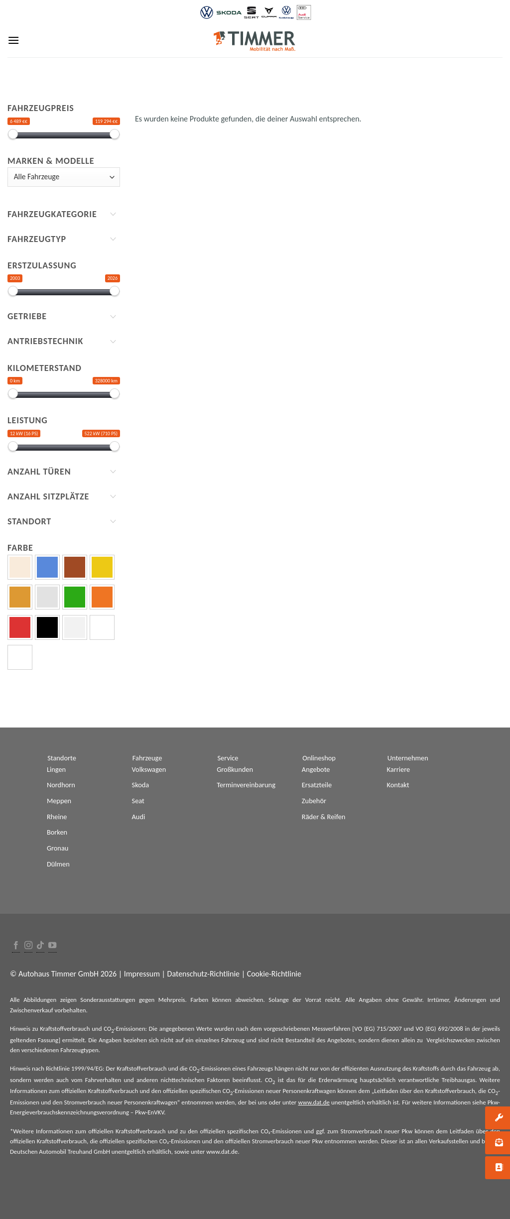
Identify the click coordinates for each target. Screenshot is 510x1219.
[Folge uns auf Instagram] (28, 946)
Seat (138, 800)
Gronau (57, 848)
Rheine (57, 816)
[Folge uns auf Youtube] (52, 946)
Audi (138, 816)
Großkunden (235, 769)
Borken (57, 832)
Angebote (316, 769)
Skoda (140, 784)
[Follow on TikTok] (40, 946)
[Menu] (13, 40)
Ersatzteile (317, 784)
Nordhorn (61, 784)
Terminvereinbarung (246, 784)
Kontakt (398, 784)
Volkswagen (149, 769)
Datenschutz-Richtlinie (203, 973)
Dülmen (58, 863)
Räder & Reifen (324, 816)
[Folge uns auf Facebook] (16, 946)
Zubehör (314, 800)
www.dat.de (314, 1102)
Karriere (398, 769)
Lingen (56, 769)
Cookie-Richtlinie (274, 973)
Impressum (142, 973)
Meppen (59, 800)
